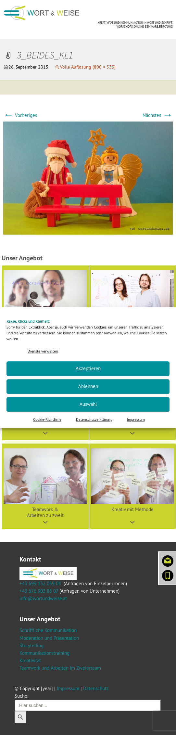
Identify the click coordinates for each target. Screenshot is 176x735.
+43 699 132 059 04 (40, 583)
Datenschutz (96, 688)
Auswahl (88, 404)
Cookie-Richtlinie (47, 419)
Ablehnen (88, 386)
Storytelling (31, 645)
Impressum (136, 419)
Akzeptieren (88, 369)
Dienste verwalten (43, 351)
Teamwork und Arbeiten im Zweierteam (60, 668)
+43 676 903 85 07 (38, 591)
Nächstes (158, 115)
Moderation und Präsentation (49, 638)
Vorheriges (20, 115)
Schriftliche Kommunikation (48, 630)
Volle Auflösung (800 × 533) (88, 67)
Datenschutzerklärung (94, 419)
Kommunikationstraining (44, 653)
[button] (45, 486)
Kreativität (30, 660)
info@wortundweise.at (43, 598)
